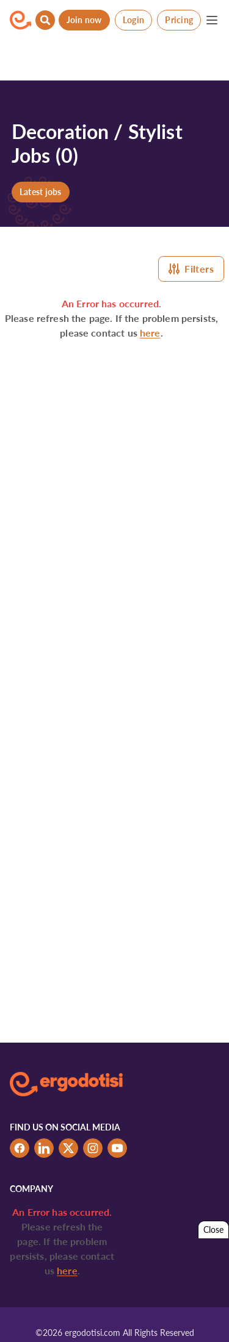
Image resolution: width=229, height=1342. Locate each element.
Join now (84, 20)
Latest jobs (41, 192)
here (150, 332)
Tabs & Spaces (179, 1316)
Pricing (179, 20)
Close (213, 1229)
